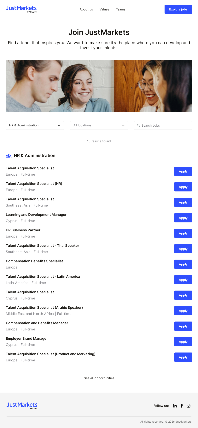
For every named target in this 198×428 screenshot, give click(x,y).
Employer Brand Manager (27, 338)
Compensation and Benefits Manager (37, 323)
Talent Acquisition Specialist (30, 168)
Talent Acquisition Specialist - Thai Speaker (42, 246)
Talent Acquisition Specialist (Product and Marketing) (51, 354)
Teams (120, 9)
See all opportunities (99, 378)
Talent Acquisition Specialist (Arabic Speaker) (44, 307)
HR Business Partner (23, 230)
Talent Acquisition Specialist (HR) (34, 184)
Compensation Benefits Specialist (34, 261)
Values (104, 9)
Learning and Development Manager (36, 215)
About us (86, 9)
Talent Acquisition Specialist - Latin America (43, 276)
